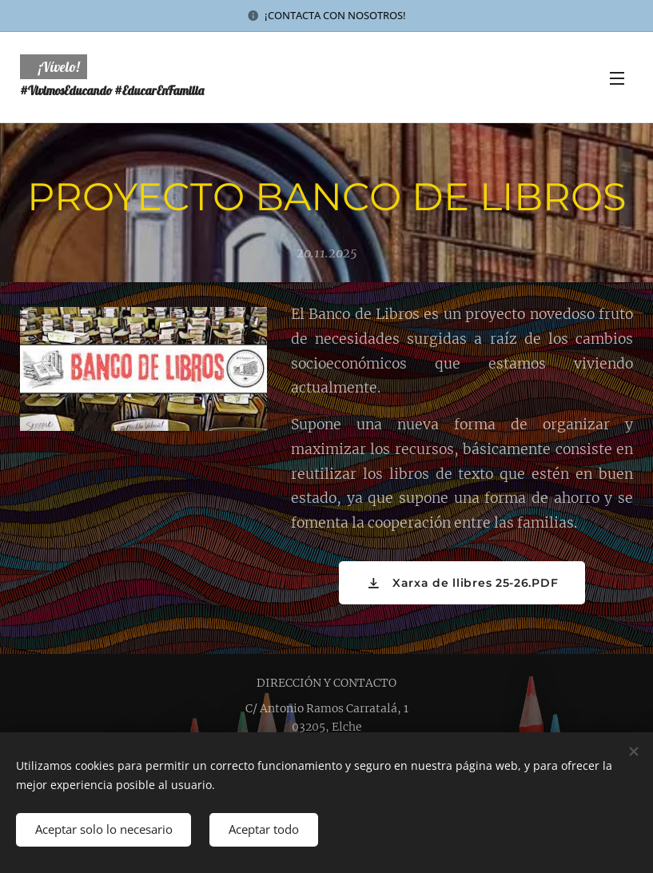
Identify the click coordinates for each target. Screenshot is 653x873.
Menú (617, 78)
